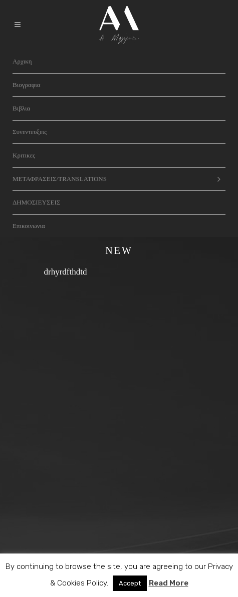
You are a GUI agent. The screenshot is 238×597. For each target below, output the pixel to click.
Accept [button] (130, 583)
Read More (168, 583)
